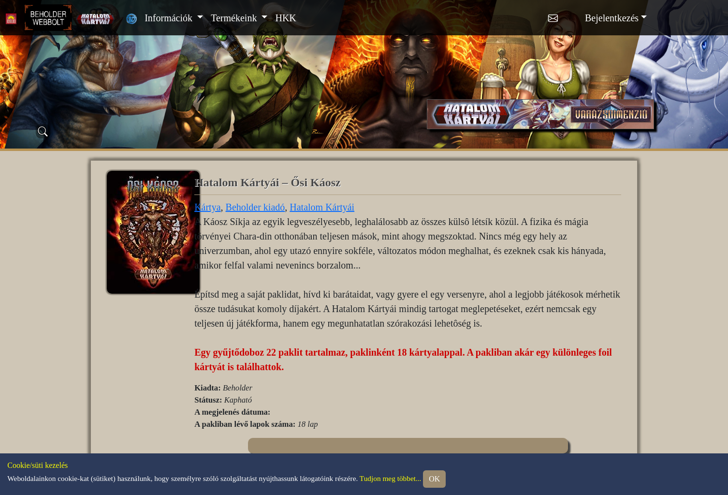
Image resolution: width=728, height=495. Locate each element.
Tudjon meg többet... (391, 478)
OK (434, 479)
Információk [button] (170, 18)
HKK (285, 18)
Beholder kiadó (255, 207)
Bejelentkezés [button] (612, 18)
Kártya (207, 207)
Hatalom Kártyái (322, 207)
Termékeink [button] (235, 18)
